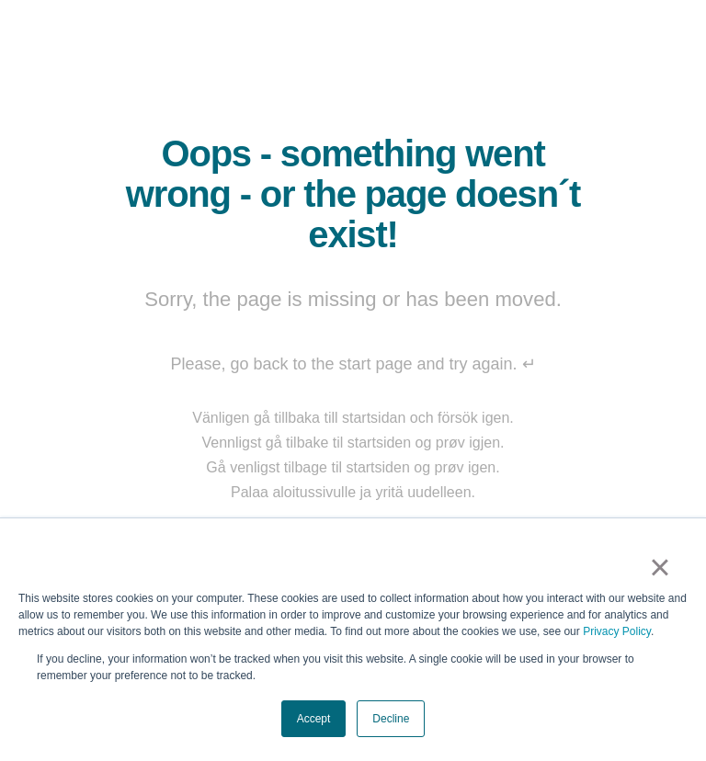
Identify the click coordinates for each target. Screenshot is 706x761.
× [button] (659, 567)
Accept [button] (314, 718)
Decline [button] (390, 718)
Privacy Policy (617, 631)
